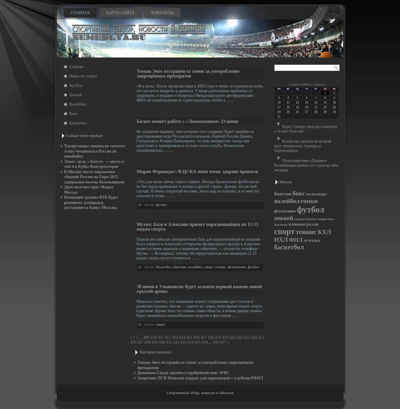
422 (239, 337)
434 (191, 342)
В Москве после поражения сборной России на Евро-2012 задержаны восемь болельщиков (94, 177)
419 (218, 337)
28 (315, 112)
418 (211, 337)
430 (162, 342)
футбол (161, 205)
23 (334, 107)
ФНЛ (296, 239)
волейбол (195, 267)
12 (297, 102)
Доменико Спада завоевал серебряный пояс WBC (183, 373)
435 (198, 342)
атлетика (312, 240)
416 (196, 337)
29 (325, 112)
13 (306, 102)
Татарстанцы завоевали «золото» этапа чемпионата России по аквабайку (95, 151)
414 (182, 337)
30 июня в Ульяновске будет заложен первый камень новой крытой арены (199, 289)
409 (146, 337)
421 (232, 337)
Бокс (73, 113)
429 (155, 342)
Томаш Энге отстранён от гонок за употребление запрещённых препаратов (188, 73)
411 (161, 337)
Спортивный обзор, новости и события (200, 393)
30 (334, 112)
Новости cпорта (83, 76)
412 (168, 337)
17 (279, 107)
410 (154, 337)
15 (325, 102)
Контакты (162, 13)
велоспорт (316, 193)
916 (216, 342)
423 (247, 337)
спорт (208, 267)
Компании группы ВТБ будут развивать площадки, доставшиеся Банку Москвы (91, 202)
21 (315, 107)
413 (175, 337)
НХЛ (281, 239)
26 (297, 112)
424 (254, 337)
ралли (312, 224)
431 (169, 342)
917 (223, 342)
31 (279, 116)
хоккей (283, 218)
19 (297, 107)
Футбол (76, 85)
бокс (298, 193)
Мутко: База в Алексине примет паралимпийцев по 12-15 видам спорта (198, 226)
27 (306, 112)
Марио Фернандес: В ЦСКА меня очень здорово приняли (197, 171)
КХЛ (324, 232)
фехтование (237, 267)
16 (334, 102)
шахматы (280, 224)
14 (315, 102)
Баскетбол (78, 123)
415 (189, 337)
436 (205, 342)
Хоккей (75, 95)
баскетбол (164, 267)
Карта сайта (120, 13)
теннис (220, 267)
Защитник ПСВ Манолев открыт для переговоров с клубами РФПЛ (200, 378)
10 (279, 102)
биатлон (179, 267)
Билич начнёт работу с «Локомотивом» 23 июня (187, 121)
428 (147, 342)
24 (279, 112)
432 (176, 342)
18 (288, 107)
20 (306, 107)
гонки (309, 200)
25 (288, 112)
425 (261, 337)
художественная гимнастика (314, 219)
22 (325, 107)
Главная (80, 13)
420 (225, 337)
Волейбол (77, 104)
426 (133, 342)
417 (203, 337)
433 (183, 342)
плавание (296, 224)
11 (288, 102)
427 (140, 342)
